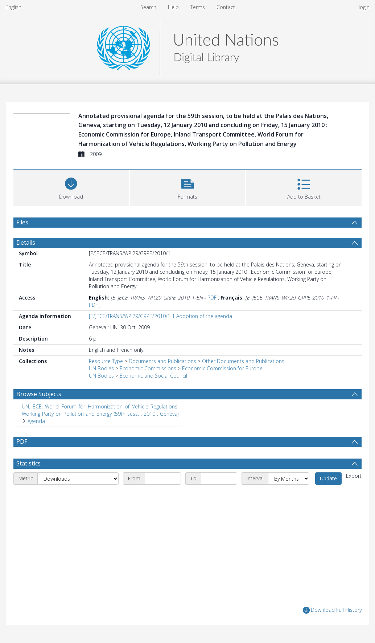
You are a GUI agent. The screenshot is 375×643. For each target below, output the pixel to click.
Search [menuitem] (148, 7)
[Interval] (288, 478)
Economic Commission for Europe (222, 368)
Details (25, 243)
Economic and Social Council (153, 375)
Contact (226, 7)
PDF (212, 297)
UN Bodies (101, 368)
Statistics (28, 463)
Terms (197, 7)
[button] (188, 187)
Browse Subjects (38, 394)
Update (328, 478)
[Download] (71, 187)
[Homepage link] (187, 45)
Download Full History (332, 610)
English (13, 7)
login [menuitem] (364, 7)
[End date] (219, 478)
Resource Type (106, 361)
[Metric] (78, 478)
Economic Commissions (148, 368)
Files (22, 222)
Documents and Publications (162, 361)
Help (173, 7)
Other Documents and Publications (243, 361)
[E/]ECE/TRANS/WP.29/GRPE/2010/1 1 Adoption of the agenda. (161, 316)
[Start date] (163, 478)
